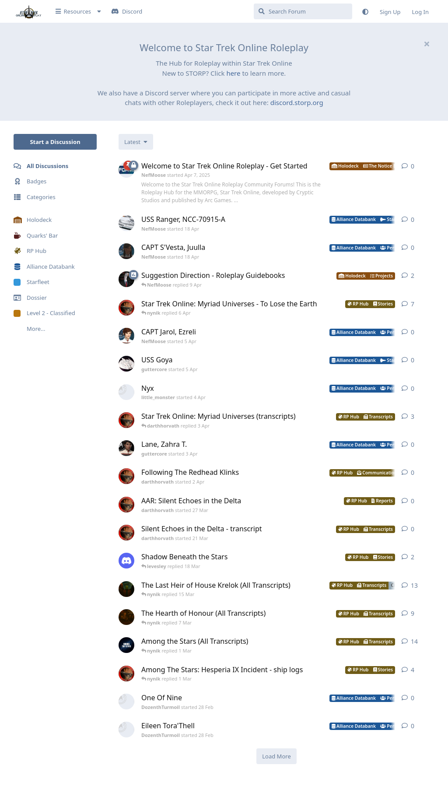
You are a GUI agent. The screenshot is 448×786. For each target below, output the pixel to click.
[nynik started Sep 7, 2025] (126, 645)
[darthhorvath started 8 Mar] (126, 308)
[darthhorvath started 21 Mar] (126, 532)
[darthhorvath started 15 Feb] (126, 673)
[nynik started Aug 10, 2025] (126, 617)
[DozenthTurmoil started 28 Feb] (126, 701)
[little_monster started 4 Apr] (126, 392)
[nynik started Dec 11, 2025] (126, 589)
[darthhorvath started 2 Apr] (126, 476)
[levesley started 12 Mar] (126, 560)
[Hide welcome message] (426, 44)
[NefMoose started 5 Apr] (126, 336)
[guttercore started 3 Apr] (126, 448)
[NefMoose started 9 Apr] (126, 279)
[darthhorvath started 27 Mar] (126, 504)
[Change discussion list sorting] (136, 142)
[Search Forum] (303, 11)
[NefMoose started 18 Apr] (126, 223)
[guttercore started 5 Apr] (126, 364)
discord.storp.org (296, 102)
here (233, 73)
